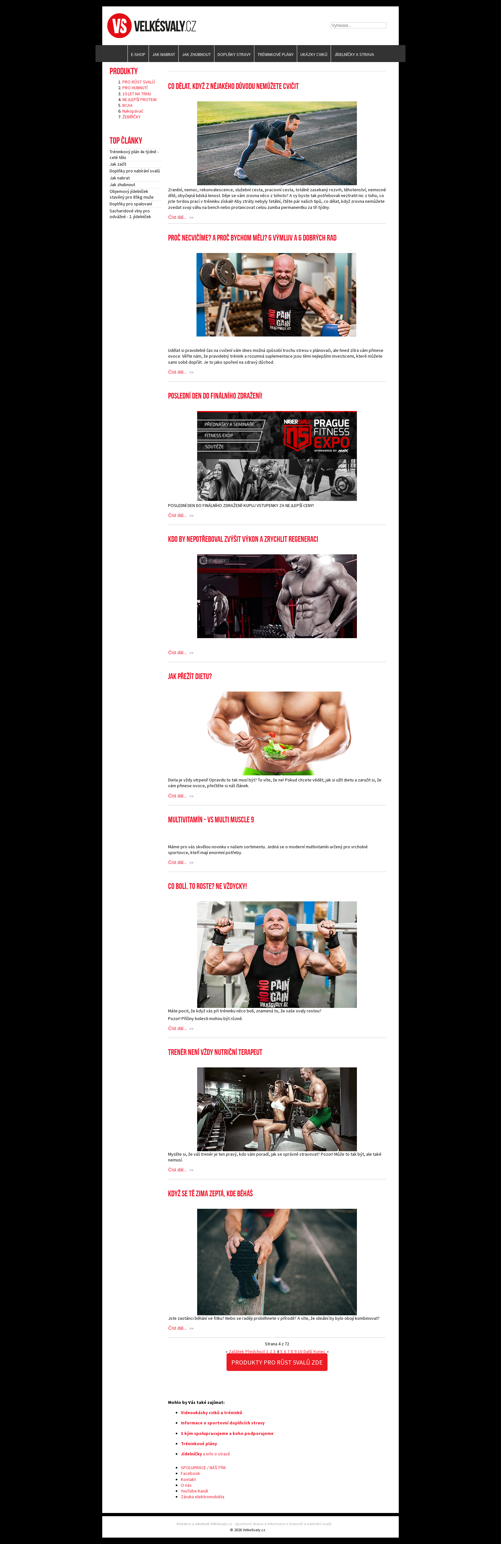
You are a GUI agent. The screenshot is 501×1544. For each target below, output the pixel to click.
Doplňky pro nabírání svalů (135, 171)
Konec (319, 1351)
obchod (202, 1523)
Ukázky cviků (314, 54)
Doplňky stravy (234, 54)
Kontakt (188, 1479)
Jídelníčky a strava (354, 54)
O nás (186, 1485)
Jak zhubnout (196, 54)
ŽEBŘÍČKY (131, 117)
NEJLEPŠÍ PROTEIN (139, 99)
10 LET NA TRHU (136, 94)
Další (308, 1351)
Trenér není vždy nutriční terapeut (215, 1052)
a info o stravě (205, 1454)
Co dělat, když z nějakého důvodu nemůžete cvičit (233, 86)
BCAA (127, 105)
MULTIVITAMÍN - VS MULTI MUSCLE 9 (211, 820)
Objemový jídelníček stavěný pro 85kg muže (132, 194)
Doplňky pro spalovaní (131, 204)
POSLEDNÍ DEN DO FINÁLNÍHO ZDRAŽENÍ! (215, 396)
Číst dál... (177, 217)
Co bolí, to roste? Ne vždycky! (207, 886)
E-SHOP (138, 54)
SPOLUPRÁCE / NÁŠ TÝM (203, 1467)
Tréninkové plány (276, 54)
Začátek (236, 1351)
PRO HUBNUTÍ (135, 88)
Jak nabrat (163, 54)
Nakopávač (132, 111)
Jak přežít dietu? (190, 677)
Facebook (190, 1473)
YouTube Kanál (194, 1491)
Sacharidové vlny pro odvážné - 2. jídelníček (130, 213)
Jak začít (118, 164)
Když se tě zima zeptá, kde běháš (210, 1194)
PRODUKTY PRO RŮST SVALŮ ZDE (277, 1362)
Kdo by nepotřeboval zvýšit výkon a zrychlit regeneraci (243, 539)
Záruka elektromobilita (202, 1497)
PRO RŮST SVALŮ (138, 82)
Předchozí (255, 1351)
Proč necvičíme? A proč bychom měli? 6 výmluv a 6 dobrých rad (252, 238)
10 (300, 1351)
